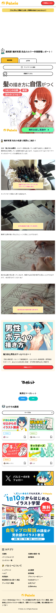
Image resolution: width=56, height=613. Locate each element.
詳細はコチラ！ (28, 367)
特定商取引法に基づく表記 (11, 580)
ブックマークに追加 (28, 67)
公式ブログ (31, 583)
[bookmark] (25, 437)
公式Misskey (32, 586)
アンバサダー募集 (8, 583)
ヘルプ (4, 573)
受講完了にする (17, 74)
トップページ (6, 570)
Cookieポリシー (33, 580)
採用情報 (31, 573)
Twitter (23, 398)
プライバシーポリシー (35, 576)
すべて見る (28, 412)
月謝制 (4, 554)
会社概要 (31, 570)
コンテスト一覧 (7, 560)
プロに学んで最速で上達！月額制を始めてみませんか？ (28, 10)
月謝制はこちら (47, 3)
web (33, 398)
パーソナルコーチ (8, 557)
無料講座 (31, 557)
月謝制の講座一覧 (34, 554)
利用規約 (5, 576)
